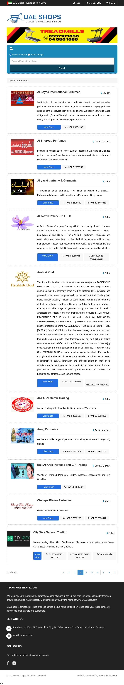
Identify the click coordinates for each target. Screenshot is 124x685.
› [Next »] (114, 572)
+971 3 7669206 (72, 518)
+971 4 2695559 (72, 202)
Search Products (19, 54)
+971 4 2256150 (71, 381)
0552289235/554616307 (97, 383)
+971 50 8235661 (73, 487)
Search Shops (37, 54)
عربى (78, 3)
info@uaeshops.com (23, 635)
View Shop (49, 127)
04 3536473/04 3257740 (54, 556)
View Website (104, 554)
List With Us (95, 3)
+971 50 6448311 (97, 202)
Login (112, 3)
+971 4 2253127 (72, 416)
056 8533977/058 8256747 (80, 556)
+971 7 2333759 (74, 167)
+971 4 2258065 (71, 255)
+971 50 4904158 (97, 451)
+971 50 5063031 (97, 416)
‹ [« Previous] (63, 572)
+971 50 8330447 (97, 518)
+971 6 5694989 (74, 127)
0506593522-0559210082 (96, 257)
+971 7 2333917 (72, 451)
